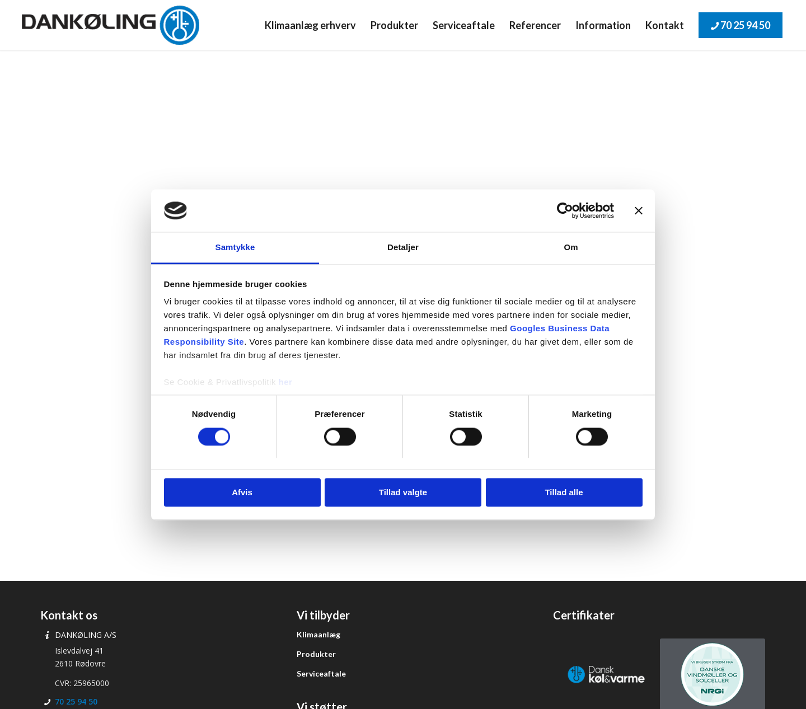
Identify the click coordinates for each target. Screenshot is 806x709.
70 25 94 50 (76, 701)
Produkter (316, 654)
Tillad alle (564, 492)
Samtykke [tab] (235, 247)
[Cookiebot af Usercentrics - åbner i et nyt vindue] (565, 210)
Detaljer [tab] (403, 247)
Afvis (242, 492)
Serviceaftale (321, 673)
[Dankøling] (110, 25)
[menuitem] (310, 25)
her (286, 382)
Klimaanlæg (318, 634)
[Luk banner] (639, 210)
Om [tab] (571, 247)
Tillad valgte (403, 492)
